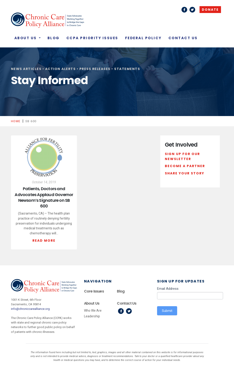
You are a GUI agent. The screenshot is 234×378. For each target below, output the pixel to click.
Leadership (92, 316)
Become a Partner (185, 166)
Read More (43, 240)
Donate (210, 9)
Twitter (192, 10)
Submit (167, 311)
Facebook (184, 10)
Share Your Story (184, 173)
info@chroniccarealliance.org (30, 309)
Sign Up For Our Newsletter (182, 156)
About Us (26, 38)
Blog (53, 38)
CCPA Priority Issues (92, 38)
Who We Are (93, 310)
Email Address (168, 289)
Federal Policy (143, 38)
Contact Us (183, 38)
